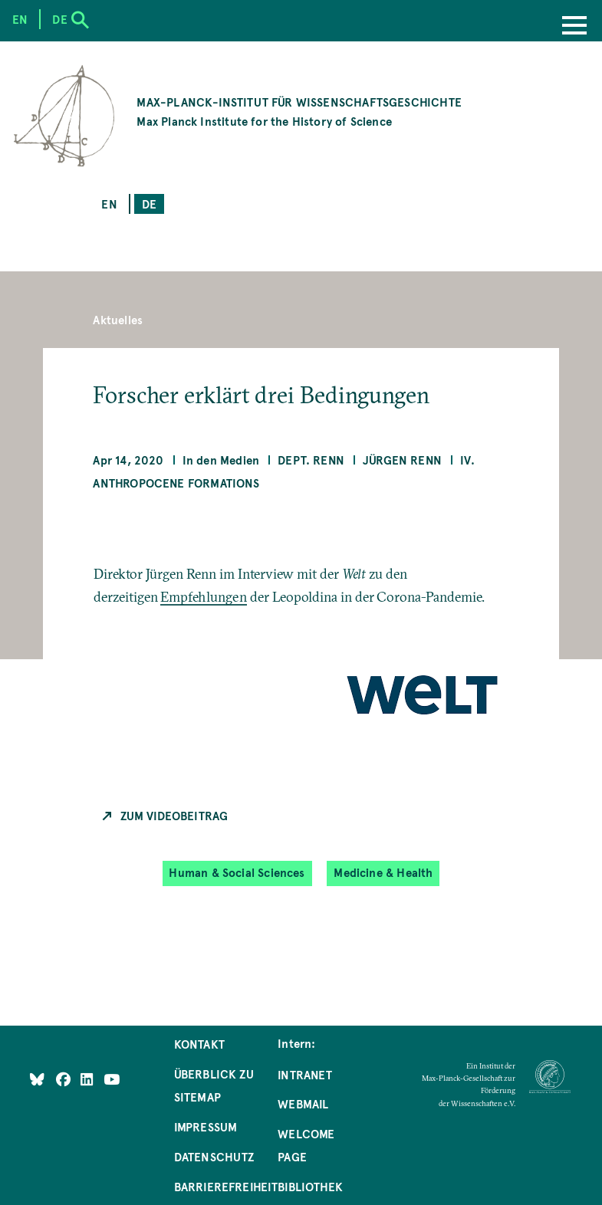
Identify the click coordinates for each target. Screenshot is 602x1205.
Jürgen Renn (402, 460)
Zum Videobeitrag (174, 815)
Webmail (303, 1103)
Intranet (305, 1074)
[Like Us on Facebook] (65, 1079)
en (109, 204)
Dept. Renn (311, 460)
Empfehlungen (203, 597)
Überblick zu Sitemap (214, 1085)
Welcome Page (306, 1145)
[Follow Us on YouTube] (112, 1079)
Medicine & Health (383, 872)
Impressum (206, 1126)
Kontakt (199, 1044)
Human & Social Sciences (236, 872)
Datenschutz (214, 1156)
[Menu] (574, 26)
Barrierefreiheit (226, 1186)
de (149, 204)
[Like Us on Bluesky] (37, 1079)
